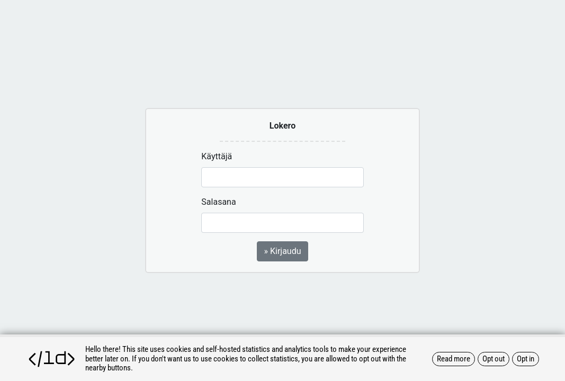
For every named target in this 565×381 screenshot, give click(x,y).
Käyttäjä (216, 156)
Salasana (218, 202)
